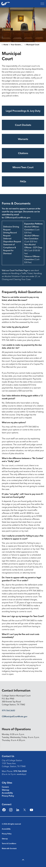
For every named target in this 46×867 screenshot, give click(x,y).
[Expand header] (42, 3)
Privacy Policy (8, 796)
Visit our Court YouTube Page (15, 270)
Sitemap (5, 790)
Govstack (13, 848)
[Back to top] (23, 860)
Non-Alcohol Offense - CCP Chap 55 (33, 247)
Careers (5, 787)
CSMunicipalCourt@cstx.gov (17, 217)
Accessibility (7, 793)
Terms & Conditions (9, 843)
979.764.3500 (20, 771)
